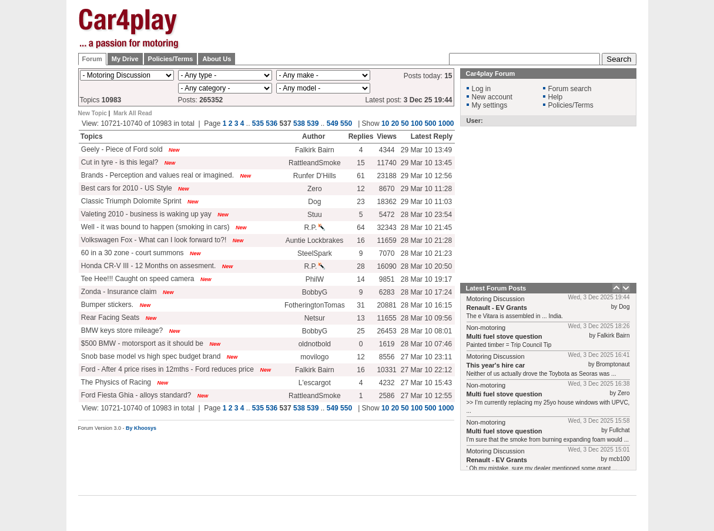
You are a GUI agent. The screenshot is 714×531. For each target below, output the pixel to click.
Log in (481, 89)
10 (385, 123)
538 (299, 123)
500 (430, 123)
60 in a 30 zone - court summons (131, 253)
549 (332, 123)
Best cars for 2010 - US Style (125, 188)
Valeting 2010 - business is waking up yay (145, 214)
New (174, 150)
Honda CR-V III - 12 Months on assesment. (147, 266)
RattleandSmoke (315, 163)
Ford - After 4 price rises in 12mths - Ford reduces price (166, 369)
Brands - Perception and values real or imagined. (156, 175)
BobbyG (314, 292)
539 (313, 123)
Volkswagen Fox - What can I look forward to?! (153, 240)
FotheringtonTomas (314, 305)
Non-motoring (486, 327)
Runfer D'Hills (314, 176)
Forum (92, 58)
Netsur (314, 318)
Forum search (570, 89)
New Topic (92, 113)
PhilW (315, 279)
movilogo (314, 357)
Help (555, 97)
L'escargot (315, 383)
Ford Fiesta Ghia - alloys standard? (135, 395)
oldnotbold (315, 344)
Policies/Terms (170, 58)
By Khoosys (141, 428)
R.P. (314, 227)
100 (417, 123)
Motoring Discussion (496, 298)
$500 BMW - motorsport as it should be (141, 343)
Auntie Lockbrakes (315, 240)
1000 (446, 123)
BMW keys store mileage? (121, 330)
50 (404, 123)
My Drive (125, 58)
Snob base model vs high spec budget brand (150, 356)
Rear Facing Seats (109, 317)
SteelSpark (314, 253)
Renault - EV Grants (497, 307)
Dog (314, 202)
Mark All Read (132, 113)
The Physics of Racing (115, 382)
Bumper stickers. (106, 304)
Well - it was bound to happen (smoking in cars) (154, 227)
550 (346, 123)
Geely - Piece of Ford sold (121, 149)
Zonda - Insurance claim (118, 292)
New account (492, 97)
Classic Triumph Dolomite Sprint (130, 201)
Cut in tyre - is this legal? (119, 162)
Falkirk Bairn (314, 150)
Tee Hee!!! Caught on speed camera (137, 279)
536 (271, 123)
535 (258, 123)
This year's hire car (496, 365)
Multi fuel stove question (504, 336)
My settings (490, 105)
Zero (314, 189)
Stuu (314, 215)
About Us (216, 58)
